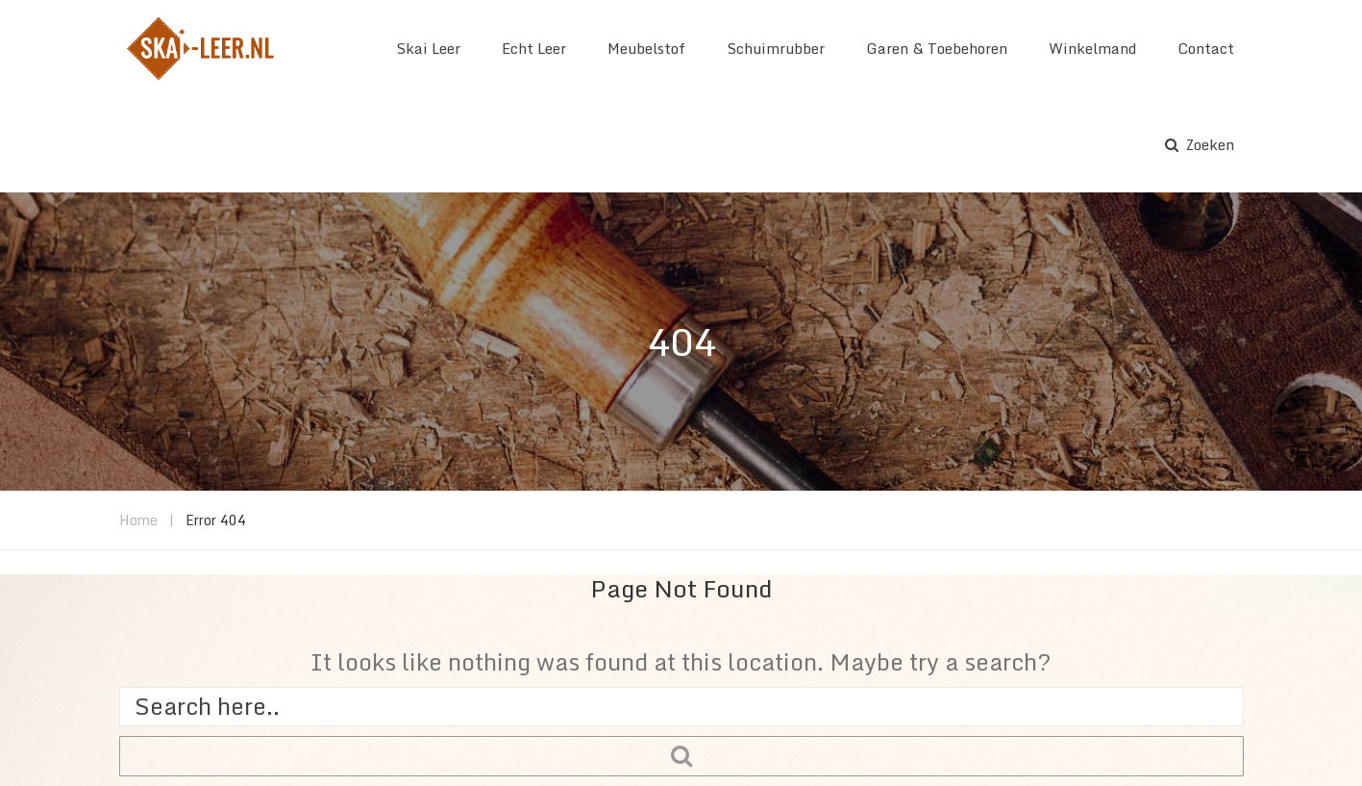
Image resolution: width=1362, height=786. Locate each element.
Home (138, 520)
